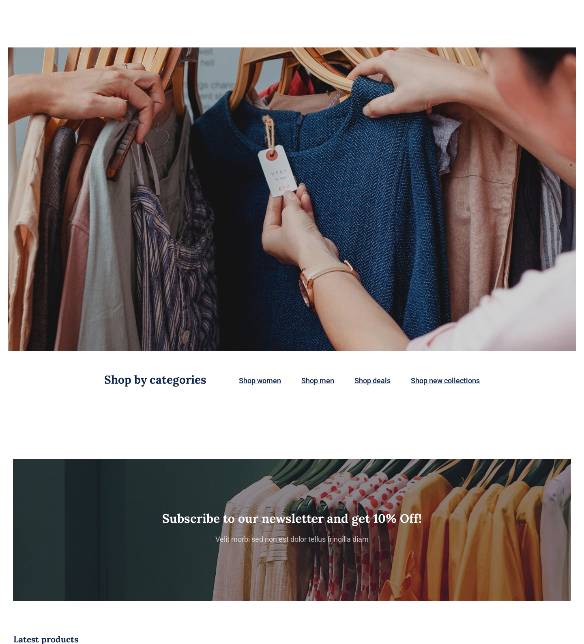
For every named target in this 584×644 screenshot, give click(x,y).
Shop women (260, 380)
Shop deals (372, 380)
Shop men (317, 380)
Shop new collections (445, 380)
